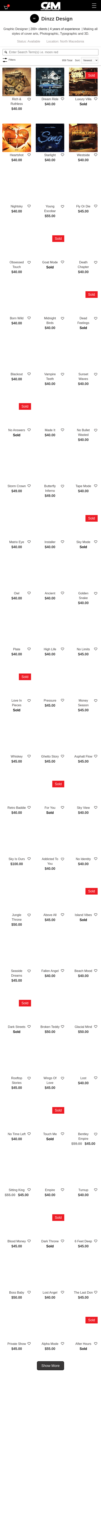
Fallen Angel (50, 971)
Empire (50, 1190)
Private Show (16, 1343)
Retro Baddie (16, 807)
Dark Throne (50, 1241)
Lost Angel (50, 1292)
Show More (50, 1366)
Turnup (83, 1190)
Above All (50, 915)
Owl (16, 593)
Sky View (83, 807)
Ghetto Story (50, 756)
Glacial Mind (83, 1026)
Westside (83, 155)
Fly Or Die (83, 206)
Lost (83, 1078)
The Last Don (83, 1292)
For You (50, 807)
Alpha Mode (50, 1343)
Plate (16, 649)
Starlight (50, 155)
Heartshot (16, 155)
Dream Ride (50, 99)
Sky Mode (83, 542)
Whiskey (17, 756)
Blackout (17, 374)
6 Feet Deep (83, 1241)
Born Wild (16, 318)
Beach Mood (83, 971)
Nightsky (17, 206)
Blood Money (16, 1241)
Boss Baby (16, 1292)
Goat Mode (50, 262)
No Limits (83, 649)
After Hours (83, 1343)
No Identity (83, 859)
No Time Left (17, 1134)
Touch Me (50, 1134)
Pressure (50, 700)
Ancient (50, 593)
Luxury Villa (83, 99)
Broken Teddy (50, 1026)
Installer (49, 542)
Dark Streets (16, 1026)
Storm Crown (16, 486)
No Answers (16, 430)
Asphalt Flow (83, 756)
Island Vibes (83, 915)
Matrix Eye (16, 542)
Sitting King (17, 1190)
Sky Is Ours (16, 859)
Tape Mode (83, 486)
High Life (50, 649)
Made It (50, 430)
